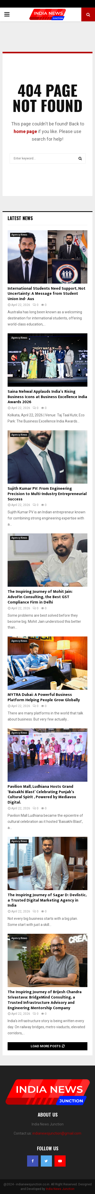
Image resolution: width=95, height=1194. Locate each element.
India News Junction (60, 1189)
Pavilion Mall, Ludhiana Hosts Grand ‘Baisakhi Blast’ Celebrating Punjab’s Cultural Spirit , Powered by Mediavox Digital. (42, 794)
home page (25, 131)
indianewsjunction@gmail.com (56, 1133)
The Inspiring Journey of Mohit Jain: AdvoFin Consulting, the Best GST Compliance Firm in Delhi (40, 597)
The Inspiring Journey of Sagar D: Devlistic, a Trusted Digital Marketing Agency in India (47, 900)
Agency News (19, 234)
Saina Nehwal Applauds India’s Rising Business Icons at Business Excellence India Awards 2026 (47, 397)
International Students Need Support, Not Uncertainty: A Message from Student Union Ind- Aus (46, 294)
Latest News (20, 218)
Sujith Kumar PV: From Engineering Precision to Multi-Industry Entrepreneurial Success (47, 494)
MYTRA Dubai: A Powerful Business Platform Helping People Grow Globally (44, 697)
